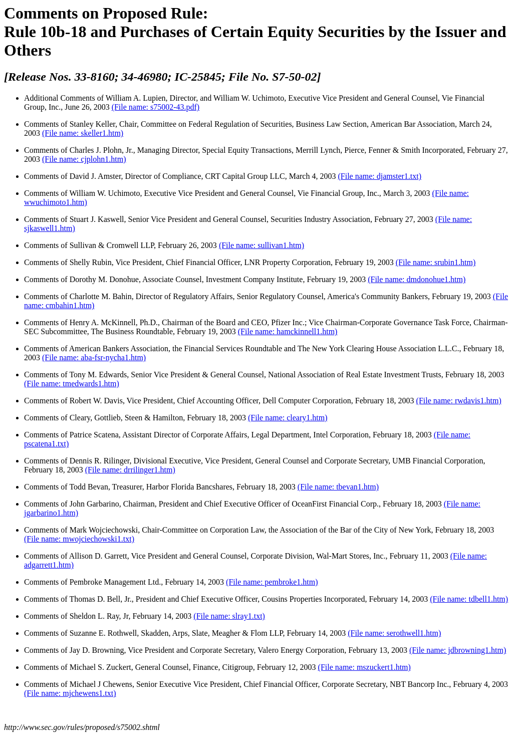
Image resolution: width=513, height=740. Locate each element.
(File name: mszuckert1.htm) (364, 667)
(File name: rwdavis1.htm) (458, 400)
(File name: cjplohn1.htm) (84, 159)
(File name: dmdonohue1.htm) (416, 279)
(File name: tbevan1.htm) (338, 486)
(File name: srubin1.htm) (436, 262)
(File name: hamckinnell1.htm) (288, 331)
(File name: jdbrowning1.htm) (457, 650)
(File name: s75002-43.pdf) (156, 107)
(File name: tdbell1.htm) (469, 599)
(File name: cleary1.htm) (288, 417)
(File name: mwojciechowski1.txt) (79, 539)
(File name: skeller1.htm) (82, 133)
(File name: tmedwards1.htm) (71, 383)
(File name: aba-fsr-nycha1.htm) (94, 357)
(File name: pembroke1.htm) (272, 582)
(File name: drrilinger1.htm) (130, 469)
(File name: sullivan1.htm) (261, 245)
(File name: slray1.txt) (229, 616)
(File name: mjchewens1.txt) (70, 693)
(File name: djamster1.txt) (379, 176)
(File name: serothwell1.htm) (394, 633)
